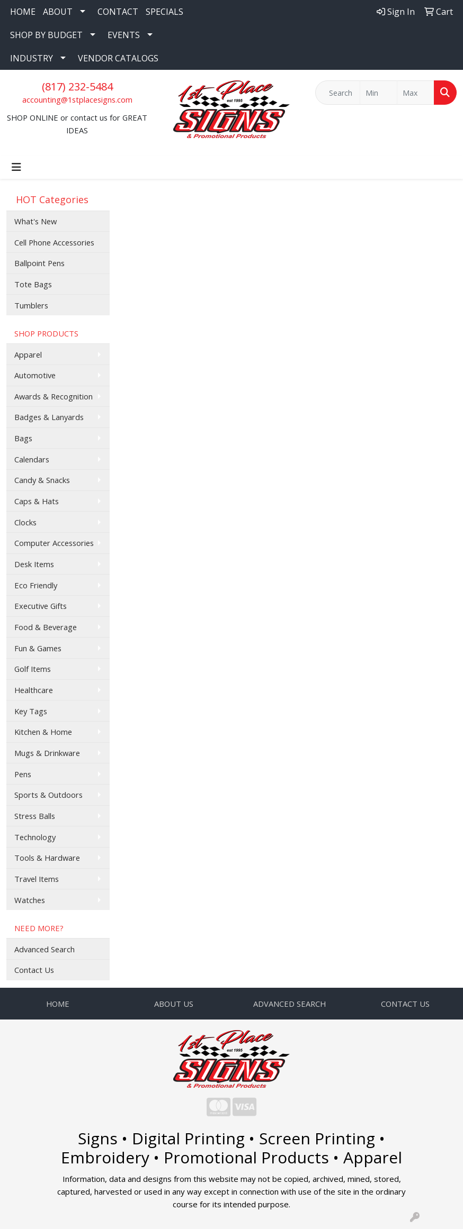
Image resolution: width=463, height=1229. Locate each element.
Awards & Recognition (53, 396)
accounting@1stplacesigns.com (77, 99)
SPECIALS (164, 11)
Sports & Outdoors (48, 794)
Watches (29, 900)
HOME (22, 11)
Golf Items (32, 668)
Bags (23, 438)
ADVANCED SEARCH (289, 1003)
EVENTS (124, 35)
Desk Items (34, 564)
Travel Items (36, 878)
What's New (35, 221)
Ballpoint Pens (39, 263)
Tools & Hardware (47, 857)
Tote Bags (33, 284)
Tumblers (31, 305)
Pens (22, 774)
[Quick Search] (338, 92)
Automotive (35, 375)
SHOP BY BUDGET (46, 35)
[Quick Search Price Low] (378, 92)
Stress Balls (34, 816)
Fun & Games (37, 648)
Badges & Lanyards (49, 417)
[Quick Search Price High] (415, 92)
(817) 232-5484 (77, 86)
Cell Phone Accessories (54, 242)
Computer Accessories (54, 543)
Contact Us (34, 969)
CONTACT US (405, 1003)
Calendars (31, 459)
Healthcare (33, 690)
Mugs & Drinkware (47, 753)
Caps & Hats (36, 501)
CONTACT (117, 11)
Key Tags (30, 711)
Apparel (28, 354)
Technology (35, 837)
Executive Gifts (40, 605)
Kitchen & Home (43, 731)
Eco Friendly (35, 585)
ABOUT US (173, 1003)
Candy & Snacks (42, 480)
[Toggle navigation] (16, 167)
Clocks (25, 522)
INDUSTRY (31, 58)
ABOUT (58, 11)
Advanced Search (44, 949)
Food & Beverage (45, 627)
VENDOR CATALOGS (118, 58)
